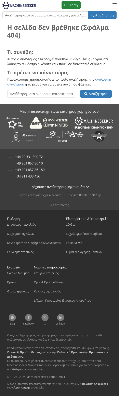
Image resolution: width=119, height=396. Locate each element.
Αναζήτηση (102, 15)
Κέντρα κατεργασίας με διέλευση (39, 195)
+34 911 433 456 (27, 176)
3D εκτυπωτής (59, 205)
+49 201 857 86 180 (30, 170)
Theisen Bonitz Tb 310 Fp (84, 195)
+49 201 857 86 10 (29, 163)
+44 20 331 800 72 (29, 157)
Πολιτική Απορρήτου (95, 384)
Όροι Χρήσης (22, 387)
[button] (115, 5)
